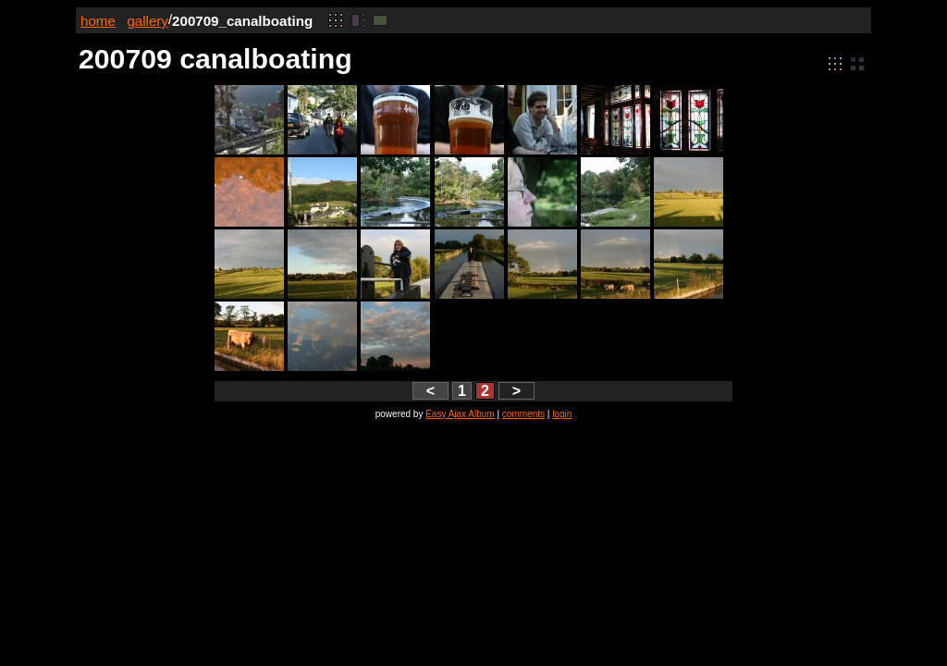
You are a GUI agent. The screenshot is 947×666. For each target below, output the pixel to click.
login (562, 414)
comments (523, 414)
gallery (147, 21)
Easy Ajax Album (459, 414)
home (98, 21)
